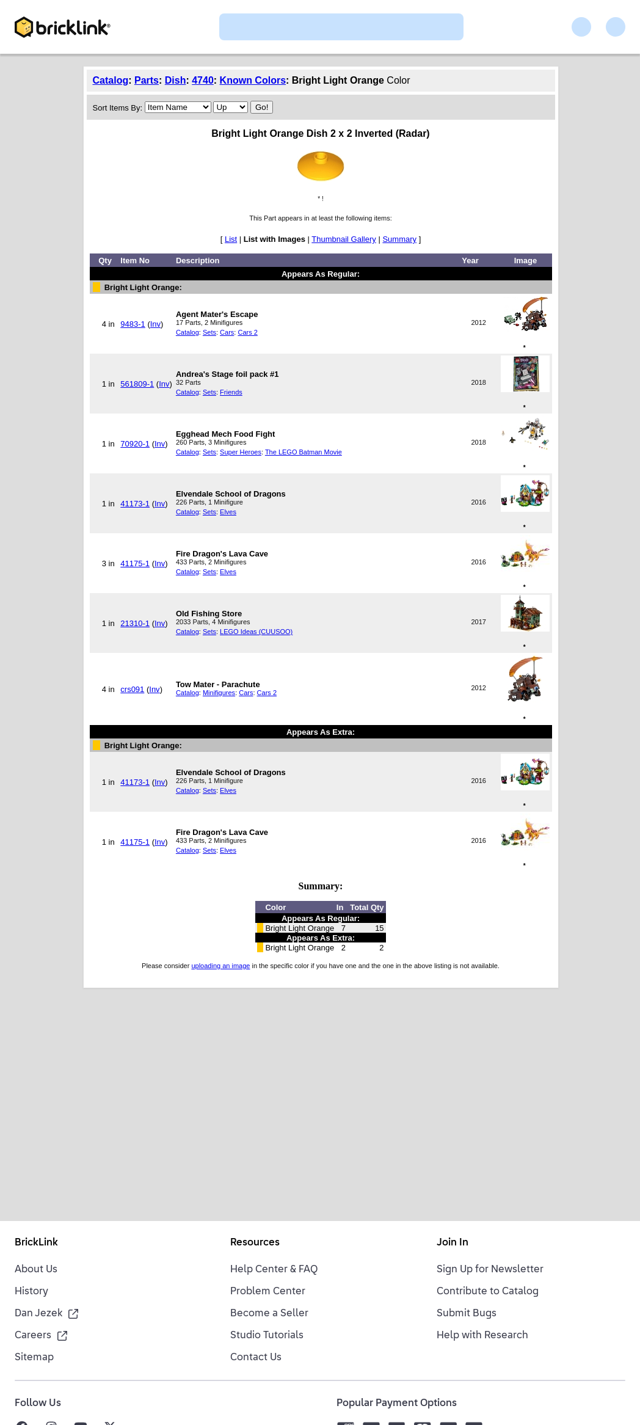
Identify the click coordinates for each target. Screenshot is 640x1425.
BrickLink (36, 1243)
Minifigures (219, 692)
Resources (255, 1243)
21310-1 (135, 623)
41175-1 (135, 563)
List (231, 239)
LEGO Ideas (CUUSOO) (256, 631)
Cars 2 (247, 332)
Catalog (111, 80)
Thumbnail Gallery (343, 239)
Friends (231, 392)
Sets (209, 332)
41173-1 (135, 503)
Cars (227, 332)
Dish (175, 80)
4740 (203, 80)
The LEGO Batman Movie (303, 452)
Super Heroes (240, 452)
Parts (146, 80)
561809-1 (137, 383)
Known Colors (253, 80)
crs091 (132, 689)
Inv (155, 324)
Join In (452, 1243)
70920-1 (135, 443)
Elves (228, 512)
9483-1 (132, 324)
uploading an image (220, 965)
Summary (399, 239)
